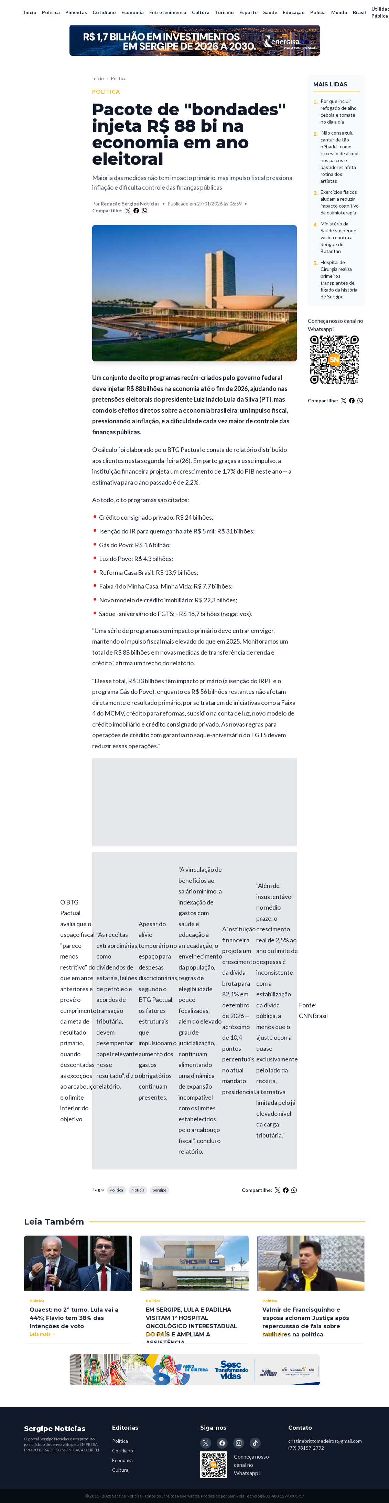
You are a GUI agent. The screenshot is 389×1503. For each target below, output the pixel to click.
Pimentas (76, 12)
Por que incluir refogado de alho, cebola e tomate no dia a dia (339, 111)
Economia (132, 12)
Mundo (339, 12)
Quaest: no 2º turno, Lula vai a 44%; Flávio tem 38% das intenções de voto (74, 1318)
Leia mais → (43, 1334)
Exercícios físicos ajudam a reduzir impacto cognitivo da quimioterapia (340, 202)
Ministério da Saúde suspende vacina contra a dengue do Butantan (338, 237)
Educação (294, 12)
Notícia (137, 1190)
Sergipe (159, 1190)
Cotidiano (104, 12)
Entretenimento (167, 12)
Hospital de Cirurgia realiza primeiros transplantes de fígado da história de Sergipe (339, 279)
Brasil (359, 12)
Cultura (200, 12)
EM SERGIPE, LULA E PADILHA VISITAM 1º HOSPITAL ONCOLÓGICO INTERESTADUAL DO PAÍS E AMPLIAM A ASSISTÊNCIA (191, 1326)
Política (51, 12)
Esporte (248, 12)
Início (30, 12)
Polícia (318, 12)
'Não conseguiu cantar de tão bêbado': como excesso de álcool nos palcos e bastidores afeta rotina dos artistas (339, 157)
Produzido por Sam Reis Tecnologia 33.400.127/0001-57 (252, 1496)
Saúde (270, 12)
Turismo (224, 12)
